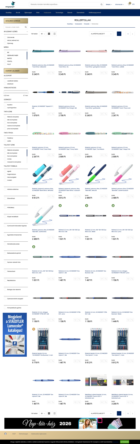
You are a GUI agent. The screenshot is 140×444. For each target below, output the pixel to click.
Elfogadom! (125, 442)
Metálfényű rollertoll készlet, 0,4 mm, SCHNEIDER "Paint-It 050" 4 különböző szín (122, 396)
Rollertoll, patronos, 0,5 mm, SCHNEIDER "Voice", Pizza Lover (121, 107)
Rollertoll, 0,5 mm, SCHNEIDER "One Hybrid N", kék (69, 395)
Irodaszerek (47, 13)
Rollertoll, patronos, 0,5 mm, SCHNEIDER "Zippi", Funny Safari (68, 148)
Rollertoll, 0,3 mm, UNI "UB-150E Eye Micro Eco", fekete (96, 230)
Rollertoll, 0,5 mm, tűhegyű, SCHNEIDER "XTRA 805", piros (121, 272)
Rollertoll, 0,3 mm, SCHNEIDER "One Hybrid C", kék (69, 272)
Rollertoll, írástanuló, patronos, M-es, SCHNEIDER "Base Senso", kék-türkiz (43, 189)
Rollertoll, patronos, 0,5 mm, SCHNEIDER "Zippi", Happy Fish (121, 148)
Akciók (18, 13)
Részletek (115, 442)
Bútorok (69, 13)
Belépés (108, 4)
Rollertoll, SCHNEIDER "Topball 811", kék (43, 107)
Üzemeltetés (80, 13)
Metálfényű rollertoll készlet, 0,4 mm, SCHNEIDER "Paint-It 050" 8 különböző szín (96, 396)
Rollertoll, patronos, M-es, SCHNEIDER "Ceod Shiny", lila (70, 66)
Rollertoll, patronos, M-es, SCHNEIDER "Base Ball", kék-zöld (96, 189)
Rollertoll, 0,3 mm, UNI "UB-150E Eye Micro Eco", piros (122, 230)
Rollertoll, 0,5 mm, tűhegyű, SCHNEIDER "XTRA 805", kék (40, 313)
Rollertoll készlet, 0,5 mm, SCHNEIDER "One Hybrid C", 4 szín (123, 354)
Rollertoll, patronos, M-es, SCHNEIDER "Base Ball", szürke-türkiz (43, 230)
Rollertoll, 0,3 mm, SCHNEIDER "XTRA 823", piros (70, 313)
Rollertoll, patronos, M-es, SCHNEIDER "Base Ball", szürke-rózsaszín (123, 189)
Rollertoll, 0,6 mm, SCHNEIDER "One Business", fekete (122, 313)
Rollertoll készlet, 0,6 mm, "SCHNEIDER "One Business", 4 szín (42, 354)
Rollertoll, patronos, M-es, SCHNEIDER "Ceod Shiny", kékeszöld (43, 66)
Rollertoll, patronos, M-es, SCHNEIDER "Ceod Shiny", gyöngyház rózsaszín (96, 66)
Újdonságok (28, 13)
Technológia (59, 13)
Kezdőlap (8, 13)
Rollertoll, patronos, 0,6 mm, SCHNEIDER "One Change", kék (68, 107)
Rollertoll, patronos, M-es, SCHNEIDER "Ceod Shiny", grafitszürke (96, 107)
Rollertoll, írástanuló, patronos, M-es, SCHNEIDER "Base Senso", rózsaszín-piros (69, 190)
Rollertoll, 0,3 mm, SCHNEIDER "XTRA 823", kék (96, 313)
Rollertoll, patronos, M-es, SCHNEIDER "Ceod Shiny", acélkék (123, 66)
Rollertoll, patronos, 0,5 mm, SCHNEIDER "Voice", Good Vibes (41, 148)
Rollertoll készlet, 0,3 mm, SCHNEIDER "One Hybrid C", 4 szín (96, 354)
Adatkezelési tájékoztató (38, 434)
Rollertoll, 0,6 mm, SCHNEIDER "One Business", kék (95, 272)
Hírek (37, 13)
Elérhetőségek (23, 434)
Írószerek (87, 24)
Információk (118, 4)
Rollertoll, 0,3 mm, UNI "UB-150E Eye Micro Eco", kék (69, 230)
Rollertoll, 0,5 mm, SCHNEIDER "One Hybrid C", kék (69, 354)
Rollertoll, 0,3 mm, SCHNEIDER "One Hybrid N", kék (42, 395)
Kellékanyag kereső (95, 13)
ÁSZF (14, 434)
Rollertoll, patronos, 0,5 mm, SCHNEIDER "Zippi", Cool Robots (94, 148)
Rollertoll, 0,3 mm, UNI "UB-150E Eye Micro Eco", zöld (43, 272)
